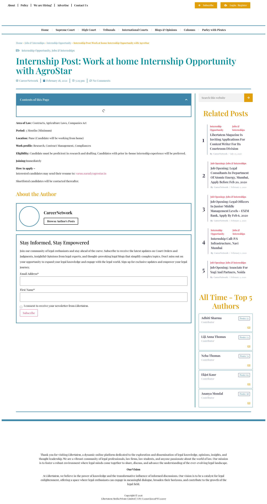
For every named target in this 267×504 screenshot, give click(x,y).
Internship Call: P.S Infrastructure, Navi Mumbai (225, 243)
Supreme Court (65, 30)
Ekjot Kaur (208, 375)
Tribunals (109, 30)
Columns (189, 30)
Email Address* (29, 273)
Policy (24, 5)
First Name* (27, 289)
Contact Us (81, 5)
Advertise (63, 5)
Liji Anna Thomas (213, 337)
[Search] (248, 97)
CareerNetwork (220, 154)
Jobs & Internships (34, 43)
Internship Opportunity (59, 43)
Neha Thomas (211, 356)
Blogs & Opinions (166, 30)
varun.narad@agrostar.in (91, 173)
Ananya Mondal (212, 395)
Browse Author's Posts (61, 221)
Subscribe (29, 313)
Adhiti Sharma (211, 318)
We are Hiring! (43, 5)
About (11, 5)
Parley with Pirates (214, 30)
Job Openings (218, 163)
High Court (89, 30)
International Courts (135, 30)
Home (45, 30)
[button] (186, 99)
